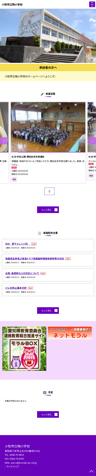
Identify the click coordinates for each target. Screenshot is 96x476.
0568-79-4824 (17, 454)
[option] (48, 36)
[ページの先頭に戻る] (91, 471)
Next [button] (92, 140)
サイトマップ (13, 466)
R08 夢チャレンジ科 (18, 243)
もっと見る (46, 209)
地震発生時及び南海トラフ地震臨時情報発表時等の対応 (35, 258)
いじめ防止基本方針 (16, 288)
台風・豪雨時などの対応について (22, 273)
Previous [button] (3, 140)
